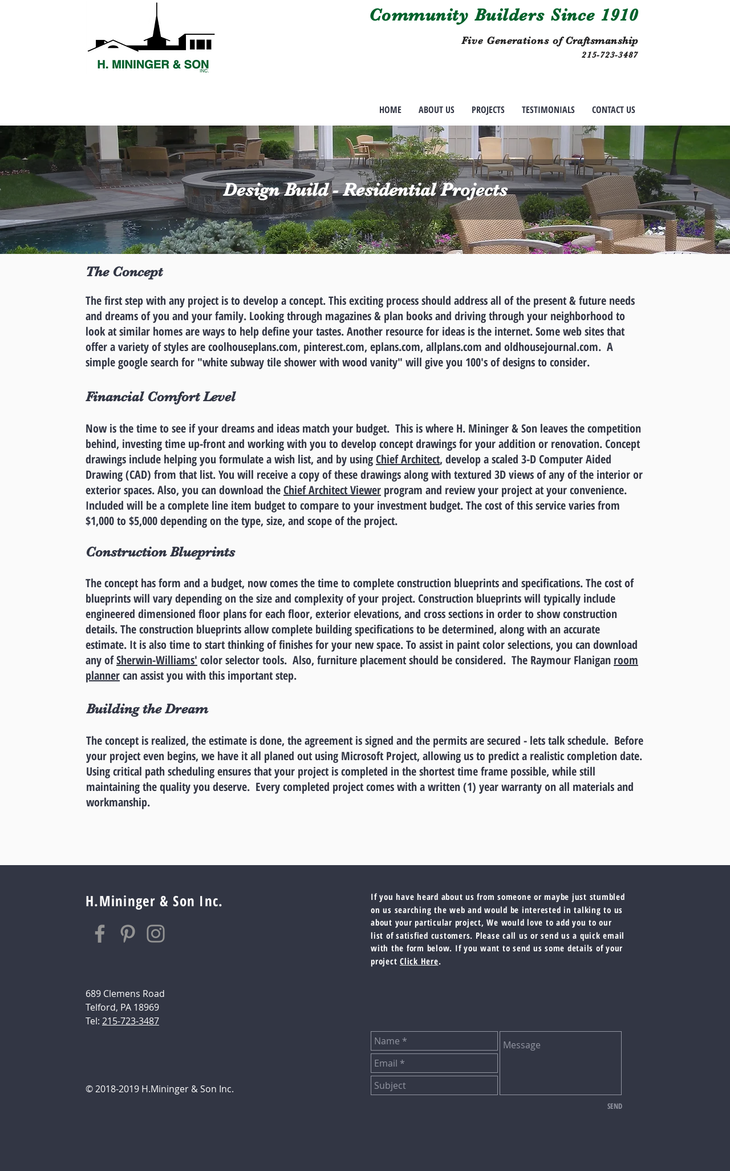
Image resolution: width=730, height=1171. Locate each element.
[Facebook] (100, 934)
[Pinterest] (128, 934)
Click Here (419, 961)
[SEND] (615, 1106)
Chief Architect (408, 459)
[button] (488, 109)
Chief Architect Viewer (332, 490)
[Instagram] (156, 934)
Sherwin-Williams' (156, 660)
